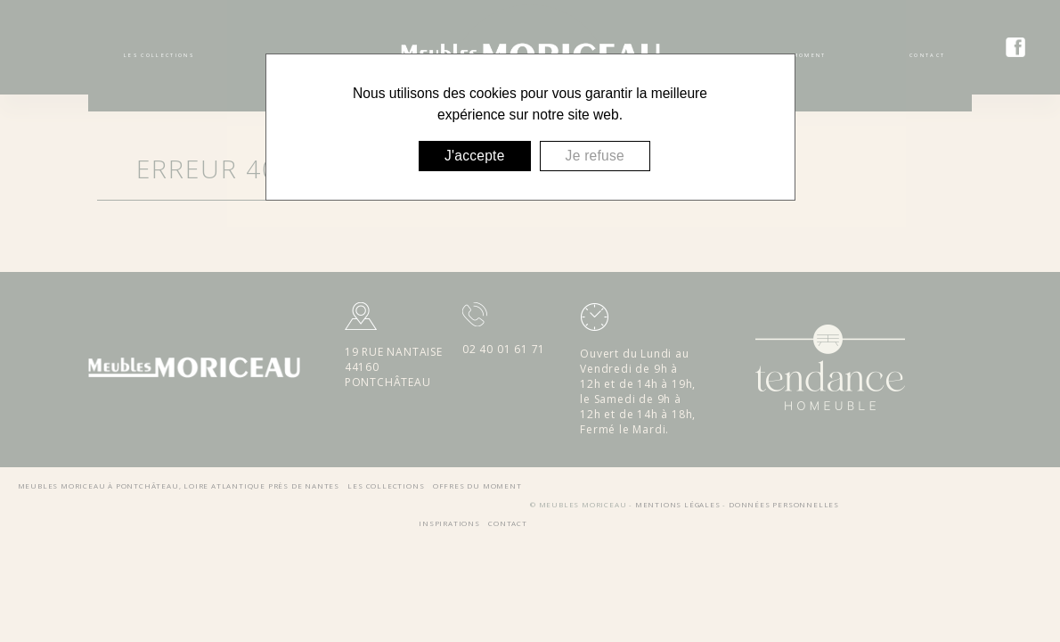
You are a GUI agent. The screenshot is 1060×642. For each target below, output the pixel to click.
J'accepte (474, 155)
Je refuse (595, 155)
